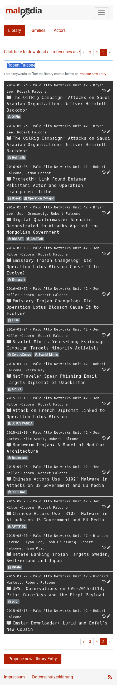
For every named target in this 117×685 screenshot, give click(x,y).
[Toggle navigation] (101, 12)
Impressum (14, 676)
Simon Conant (38, 173)
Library (14, 30)
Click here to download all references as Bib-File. (48, 51)
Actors (60, 30)
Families (37, 30)
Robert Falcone (32, 91)
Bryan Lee (32, 542)
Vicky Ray (35, 370)
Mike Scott (34, 439)
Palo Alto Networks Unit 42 (60, 85)
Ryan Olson (36, 548)
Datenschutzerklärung (52, 676)
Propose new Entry (92, 74)
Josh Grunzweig (32, 213)
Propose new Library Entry (32, 658)
